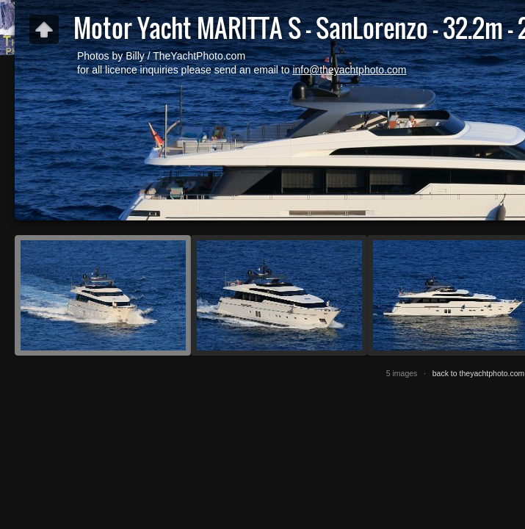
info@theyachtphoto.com (349, 70)
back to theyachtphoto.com (478, 373)
